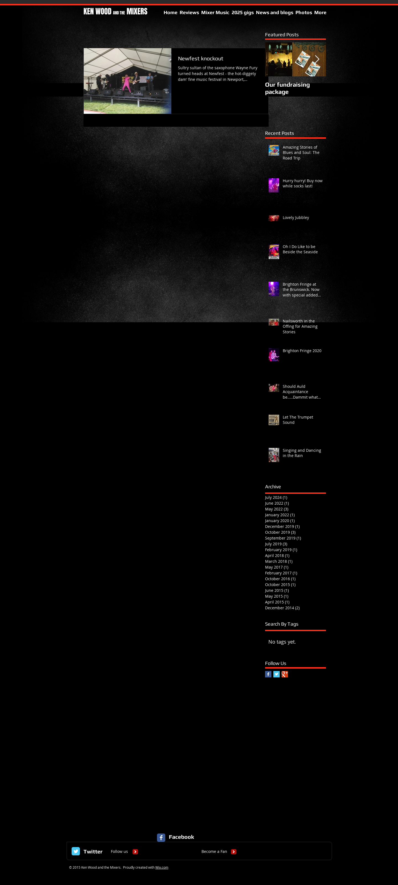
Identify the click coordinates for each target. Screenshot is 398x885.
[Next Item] (317, 59)
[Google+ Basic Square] (285, 674)
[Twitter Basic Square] (276, 674)
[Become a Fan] (214, 851)
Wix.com (161, 867)
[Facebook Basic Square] (268, 674)
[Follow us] (119, 851)
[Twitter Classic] (76, 851)
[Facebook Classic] (161, 838)
